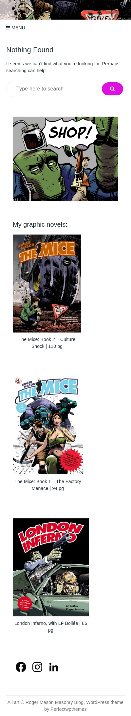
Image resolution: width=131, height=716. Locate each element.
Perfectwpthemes (68, 709)
